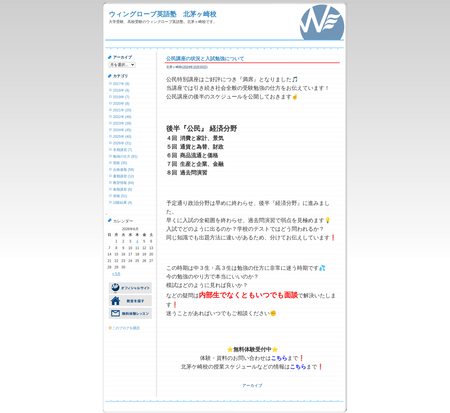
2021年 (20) (122, 110)
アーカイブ (252, 385)
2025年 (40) (122, 137)
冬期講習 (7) (122, 150)
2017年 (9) (121, 84)
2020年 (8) (121, 104)
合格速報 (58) (123, 170)
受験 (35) (120, 163)
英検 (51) (120, 196)
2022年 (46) (122, 117)
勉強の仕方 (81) (125, 156)
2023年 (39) (122, 123)
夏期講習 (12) (123, 176)
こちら (279, 358)
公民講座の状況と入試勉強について (205, 58)
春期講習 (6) (122, 189)
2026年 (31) (122, 143)
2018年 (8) (121, 90)
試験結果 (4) (122, 203)
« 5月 (116, 274)
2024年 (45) (122, 130)
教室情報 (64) (123, 183)
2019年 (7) (121, 97)
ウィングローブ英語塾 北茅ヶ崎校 (162, 14)
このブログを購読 (126, 328)
